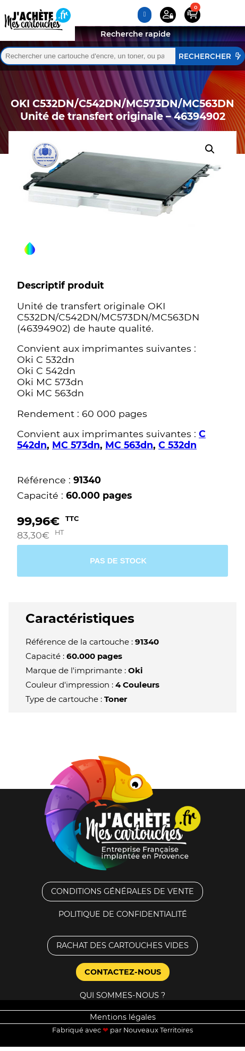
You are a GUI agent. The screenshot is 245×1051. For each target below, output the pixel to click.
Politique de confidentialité (122, 914)
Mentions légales (123, 1017)
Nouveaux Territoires (158, 1030)
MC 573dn (76, 444)
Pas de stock (118, 561)
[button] (209, 149)
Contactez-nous (123, 972)
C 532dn (177, 444)
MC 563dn (129, 444)
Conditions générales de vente (122, 891)
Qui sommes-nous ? (122, 995)
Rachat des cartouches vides (122, 945)
